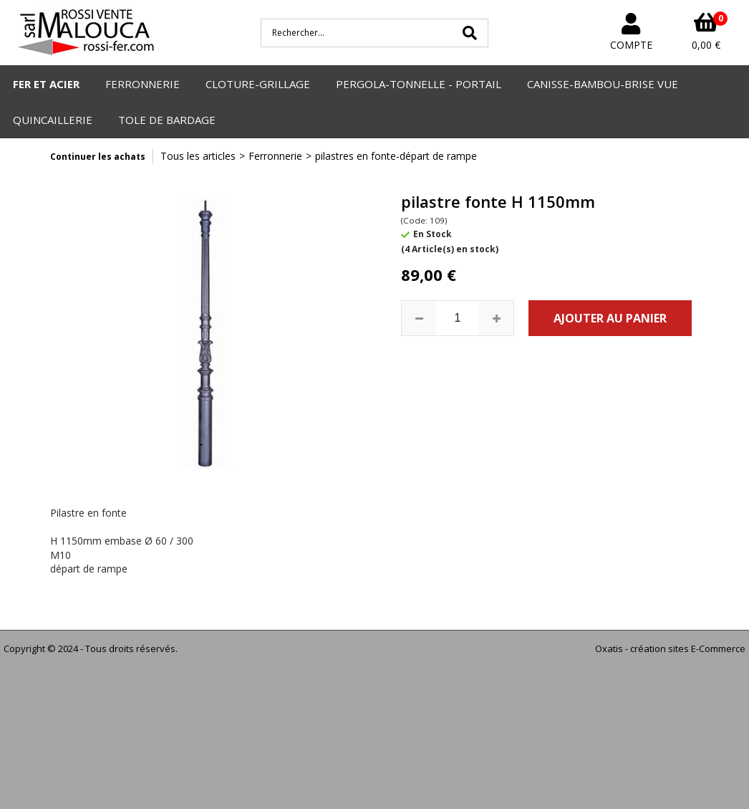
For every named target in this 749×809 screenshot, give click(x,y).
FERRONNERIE (142, 84)
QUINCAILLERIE (52, 120)
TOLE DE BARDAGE (167, 120)
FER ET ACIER (46, 84)
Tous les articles (198, 156)
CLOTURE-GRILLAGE (258, 84)
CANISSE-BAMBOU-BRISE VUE (602, 84)
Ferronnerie (275, 156)
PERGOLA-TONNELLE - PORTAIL (418, 84)
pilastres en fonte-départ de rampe (396, 156)
